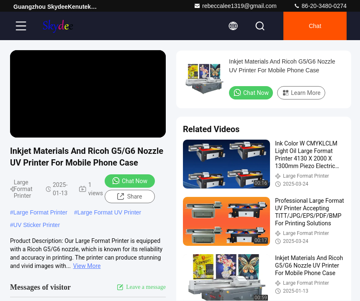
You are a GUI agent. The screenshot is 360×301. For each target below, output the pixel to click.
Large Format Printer (40, 212)
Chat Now (129, 180)
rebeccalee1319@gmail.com (235, 6)
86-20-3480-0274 (320, 6)
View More (87, 266)
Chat (315, 26)
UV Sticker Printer (36, 225)
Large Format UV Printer (109, 212)
